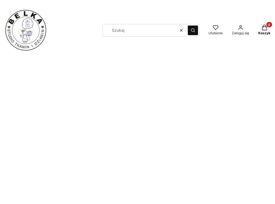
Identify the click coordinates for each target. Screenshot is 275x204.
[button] (193, 30)
